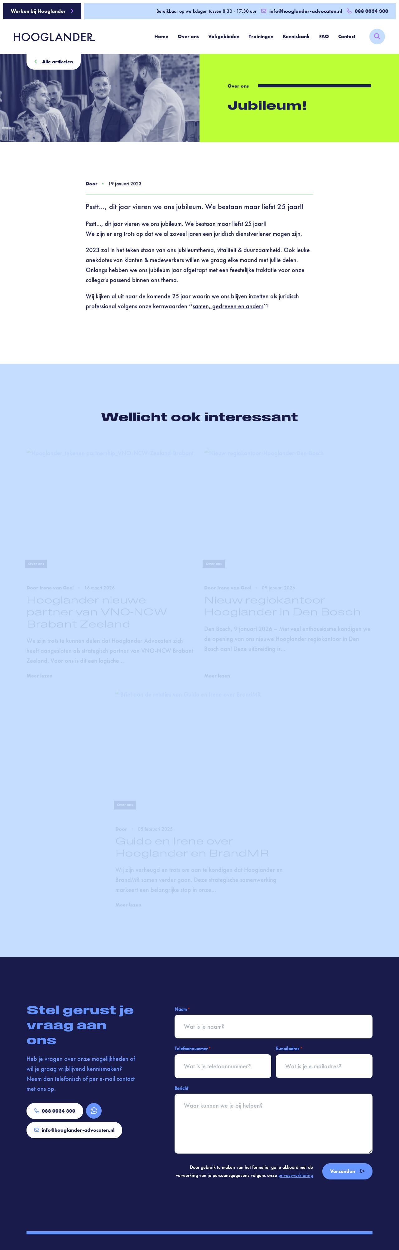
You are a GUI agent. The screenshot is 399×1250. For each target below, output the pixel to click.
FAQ (324, 36)
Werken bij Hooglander (42, 11)
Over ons (188, 36)
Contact (346, 36)
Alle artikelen (53, 61)
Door (92, 185)
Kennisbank (296, 36)
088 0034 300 (54, 1111)
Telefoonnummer (193, 1048)
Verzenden (347, 1171)
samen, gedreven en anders (228, 307)
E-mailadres (289, 1048)
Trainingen (261, 36)
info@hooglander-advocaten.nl (301, 11)
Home (161, 36)
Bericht (181, 1088)
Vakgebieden (223, 36)
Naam (182, 1009)
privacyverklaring (295, 1175)
